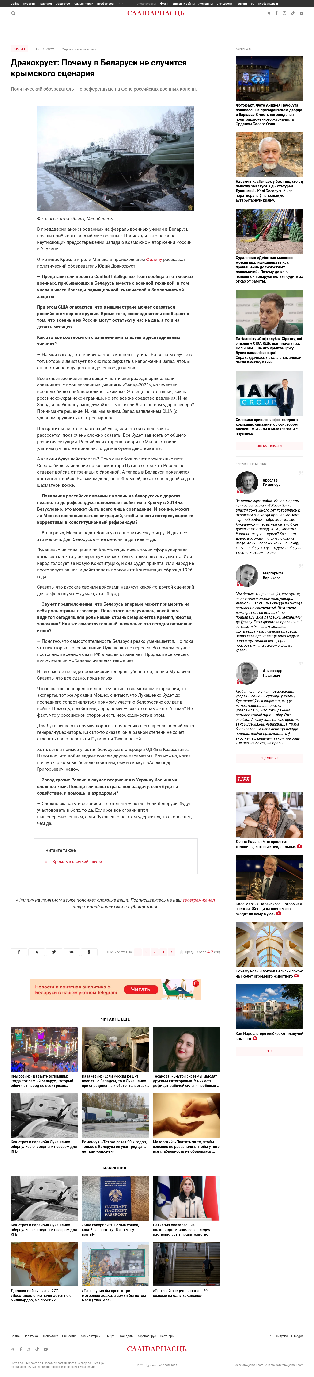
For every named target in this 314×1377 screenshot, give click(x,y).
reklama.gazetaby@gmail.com (284, 1365)
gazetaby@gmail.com (249, 1365)
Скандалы (126, 1336)
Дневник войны (184, 3)
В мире (110, 1336)
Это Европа (224, 3)
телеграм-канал (199, 900)
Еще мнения (269, 758)
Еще (269, 1051)
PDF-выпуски (278, 1336)
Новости (29, 3)
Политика (45, 3)
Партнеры (167, 1336)
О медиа (297, 1336)
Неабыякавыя (268, 3)
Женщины (205, 3)
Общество (63, 3)
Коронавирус (146, 1336)
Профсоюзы (105, 3)
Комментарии (83, 3)
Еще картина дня (269, 446)
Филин (164, 3)
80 (252, 3)
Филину (154, 259)
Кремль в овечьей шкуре (77, 861)
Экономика (50, 1336)
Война (15, 3)
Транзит (241, 3)
